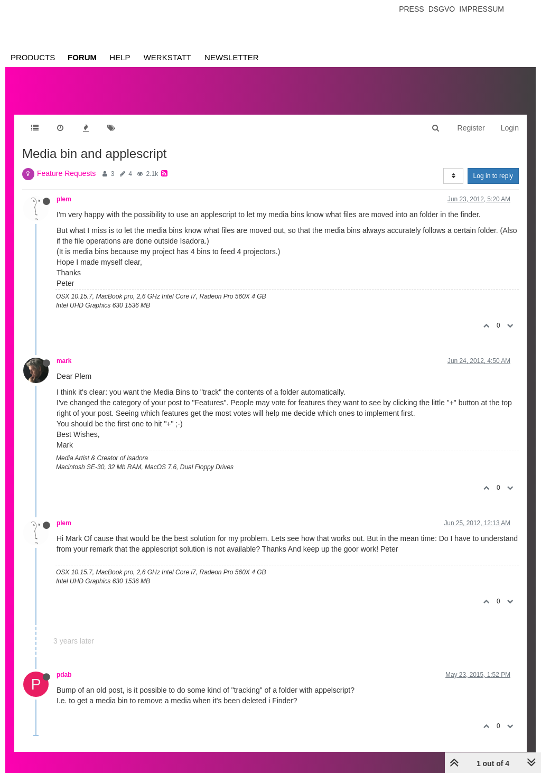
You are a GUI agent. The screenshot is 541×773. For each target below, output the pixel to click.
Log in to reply (493, 176)
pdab (64, 674)
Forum (82, 57)
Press (411, 9)
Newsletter (231, 57)
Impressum (481, 9)
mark (64, 361)
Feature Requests (66, 173)
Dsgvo (441, 9)
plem (64, 199)
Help (119, 57)
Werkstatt (167, 57)
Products (33, 57)
